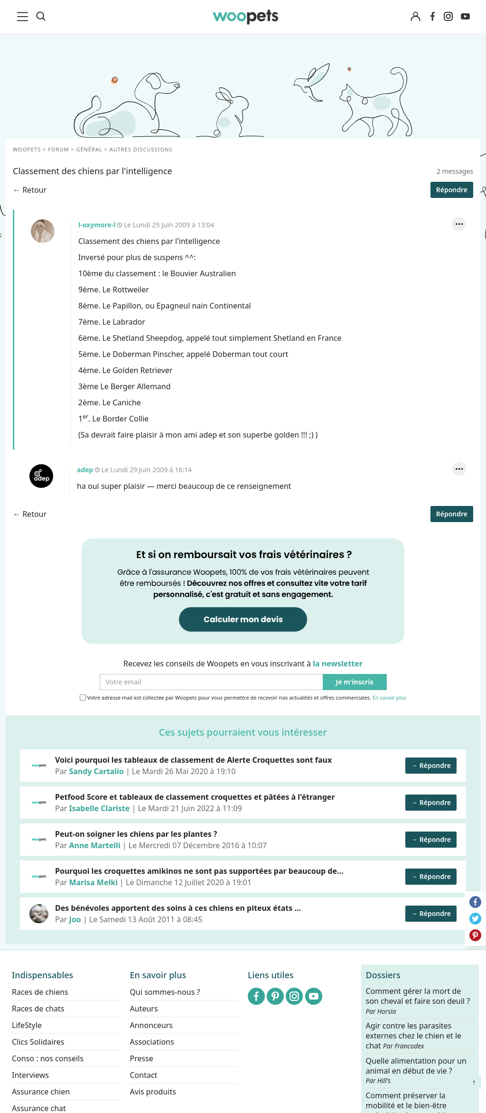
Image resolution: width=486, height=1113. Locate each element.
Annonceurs (151, 1025)
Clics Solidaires (38, 1042)
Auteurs (144, 1008)
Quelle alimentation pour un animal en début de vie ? (416, 1070)
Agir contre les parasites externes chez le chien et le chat (414, 1036)
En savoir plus (389, 697)
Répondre (451, 189)
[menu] (24, 16)
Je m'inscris (355, 682)
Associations (152, 1042)
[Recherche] (41, 16)
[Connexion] (415, 16)
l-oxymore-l (43, 231)
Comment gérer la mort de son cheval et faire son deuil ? (418, 1001)
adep (41, 476)
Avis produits (153, 1091)
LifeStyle (27, 1025)
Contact (144, 1075)
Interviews (30, 1075)
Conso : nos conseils (48, 1058)
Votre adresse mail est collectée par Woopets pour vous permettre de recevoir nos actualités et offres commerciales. (243, 697)
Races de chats (38, 1008)
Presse (141, 1058)
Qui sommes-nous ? (165, 992)
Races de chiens (40, 992)
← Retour (30, 190)
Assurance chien (41, 1091)
